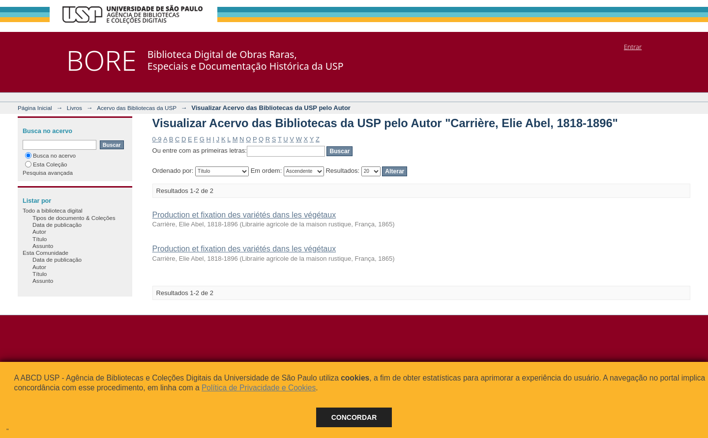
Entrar (633, 46)
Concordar (354, 417)
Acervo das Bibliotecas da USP (137, 108)
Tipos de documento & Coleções (73, 218)
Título (39, 239)
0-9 (157, 139)
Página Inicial (35, 108)
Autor (39, 231)
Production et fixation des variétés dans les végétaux (244, 215)
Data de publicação (57, 224)
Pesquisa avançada (48, 172)
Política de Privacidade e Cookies (259, 387)
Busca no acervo (50, 155)
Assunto (42, 246)
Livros (74, 108)
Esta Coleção (46, 164)
